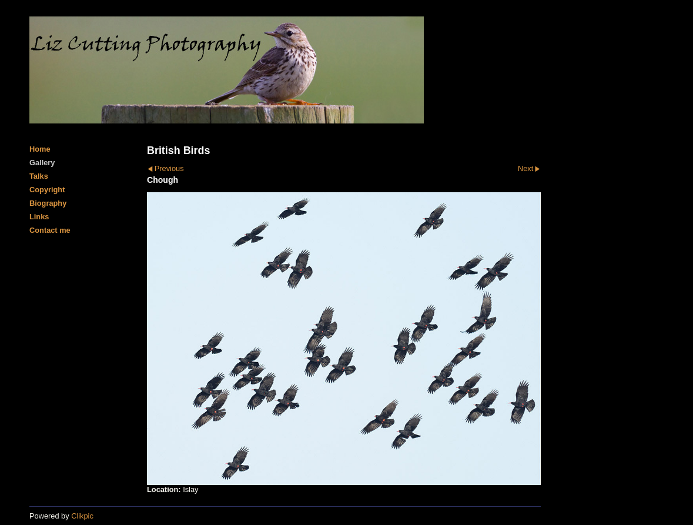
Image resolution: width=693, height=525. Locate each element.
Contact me (50, 230)
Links (39, 216)
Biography (47, 203)
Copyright (47, 189)
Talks (38, 176)
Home (40, 149)
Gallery (42, 162)
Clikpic (82, 515)
